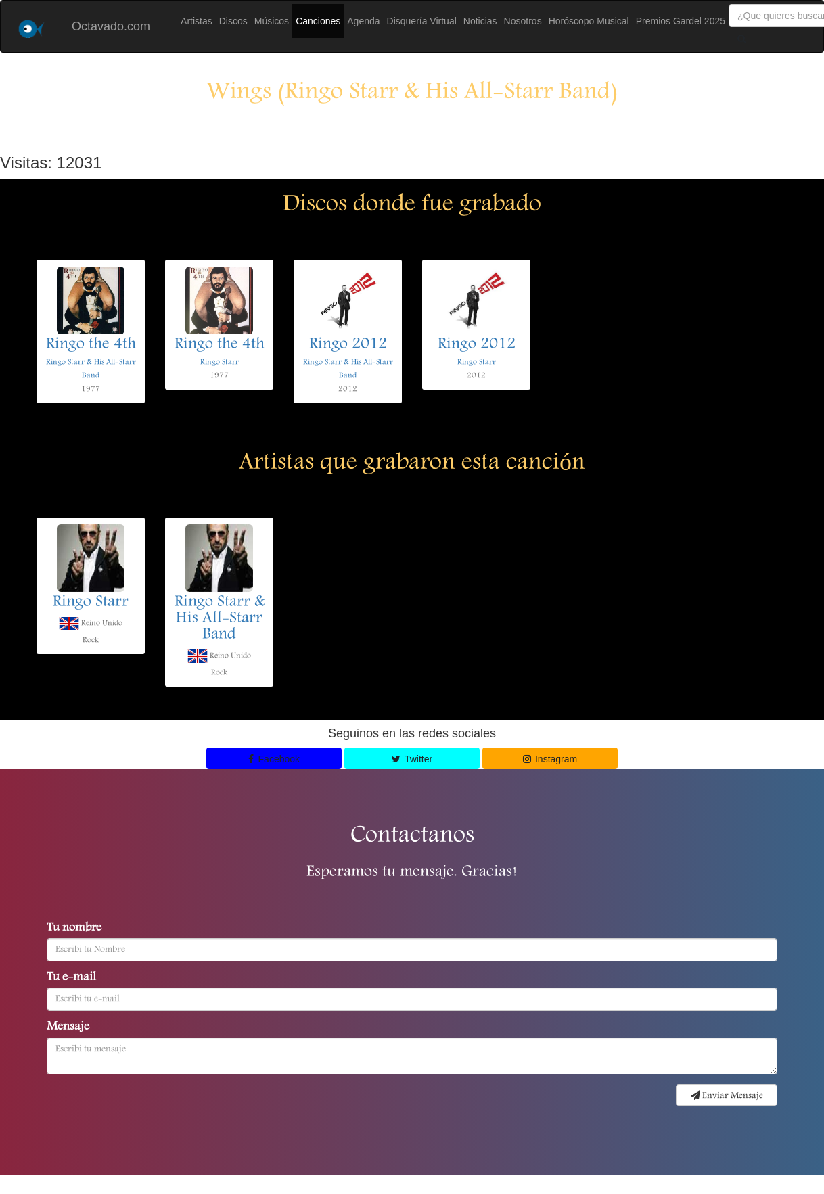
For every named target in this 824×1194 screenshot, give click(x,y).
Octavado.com (111, 26)
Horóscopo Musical (589, 21)
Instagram (550, 759)
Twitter (412, 759)
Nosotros (523, 21)
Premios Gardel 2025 (680, 21)
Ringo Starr (219, 362)
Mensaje (68, 1027)
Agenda (363, 21)
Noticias (480, 21)
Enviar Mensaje (727, 1096)
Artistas (196, 21)
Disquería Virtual (422, 21)
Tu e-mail (71, 978)
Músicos (271, 21)
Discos (233, 21)
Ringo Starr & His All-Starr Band (220, 619)
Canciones (318, 21)
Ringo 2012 (348, 345)
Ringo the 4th (91, 345)
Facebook (274, 759)
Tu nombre (74, 929)
